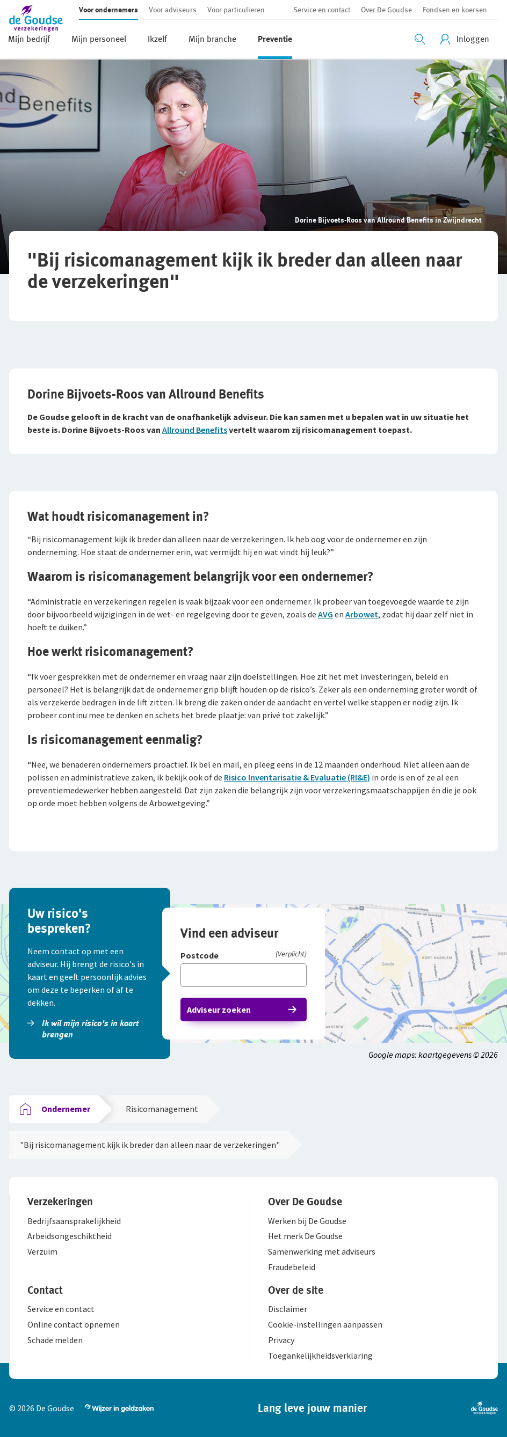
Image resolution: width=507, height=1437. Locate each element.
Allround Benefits (194, 429)
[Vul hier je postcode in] (243, 975)
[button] (41, 17)
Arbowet (361, 614)
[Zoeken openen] (420, 39)
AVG (325, 614)
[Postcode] (243, 956)
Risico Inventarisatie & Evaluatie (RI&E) (297, 777)
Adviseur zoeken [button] (219, 1009)
